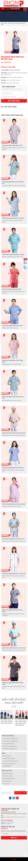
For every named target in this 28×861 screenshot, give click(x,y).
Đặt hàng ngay (14, 101)
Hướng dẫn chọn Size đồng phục (10, 741)
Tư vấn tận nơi (6, 783)
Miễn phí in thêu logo (8, 773)
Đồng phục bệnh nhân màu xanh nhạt (13, 218)
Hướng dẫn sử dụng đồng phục (10, 748)
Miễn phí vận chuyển (7, 775)
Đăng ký (14, 837)
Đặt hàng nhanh (8, 87)
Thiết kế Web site (7, 766)
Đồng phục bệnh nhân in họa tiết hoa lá (14, 433)
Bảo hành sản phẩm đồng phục (10, 746)
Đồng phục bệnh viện (12, 23)
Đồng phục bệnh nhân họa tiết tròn (12, 467)
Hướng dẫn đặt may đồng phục (10, 738)
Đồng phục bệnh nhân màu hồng (11, 289)
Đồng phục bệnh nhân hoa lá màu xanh (13, 648)
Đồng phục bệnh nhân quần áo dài (12, 145)
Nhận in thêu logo (7, 755)
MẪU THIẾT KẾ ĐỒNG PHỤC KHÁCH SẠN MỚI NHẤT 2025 (21, 723)
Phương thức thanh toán (8, 743)
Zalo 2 (25, 269)
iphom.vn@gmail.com (9, 822)
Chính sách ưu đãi (6, 770)
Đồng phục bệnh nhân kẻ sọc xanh (12, 325)
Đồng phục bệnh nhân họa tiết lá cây (13, 538)
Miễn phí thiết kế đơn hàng (9, 778)
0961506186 (15, 9)
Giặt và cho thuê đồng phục (9, 763)
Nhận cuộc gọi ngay (20, 792)
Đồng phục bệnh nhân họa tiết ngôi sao (14, 573)
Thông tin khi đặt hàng (8, 735)
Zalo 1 (25, 264)
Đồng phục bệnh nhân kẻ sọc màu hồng (13, 504)
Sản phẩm (5, 23)
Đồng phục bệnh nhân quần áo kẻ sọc (13, 254)
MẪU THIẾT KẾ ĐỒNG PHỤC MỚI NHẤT (14, 701)
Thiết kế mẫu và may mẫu (9, 758)
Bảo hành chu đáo (7, 781)
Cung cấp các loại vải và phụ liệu (10, 761)
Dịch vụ (4, 753)
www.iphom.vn (8, 823)
